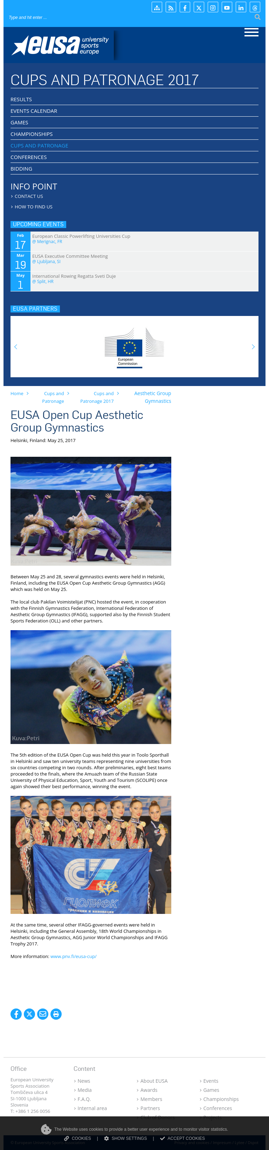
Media (85, 1090)
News (84, 1080)
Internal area (92, 1108)
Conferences (218, 1108)
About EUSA (154, 1080)
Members (151, 1099)
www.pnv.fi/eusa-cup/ (73, 956)
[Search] (51, 17)
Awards (148, 1090)
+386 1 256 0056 (32, 1111)
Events (211, 1080)
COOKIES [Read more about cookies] (77, 1138)
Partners (150, 1108)
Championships (221, 1099)
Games (211, 1090)
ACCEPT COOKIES (182, 1138)
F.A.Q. (84, 1099)
